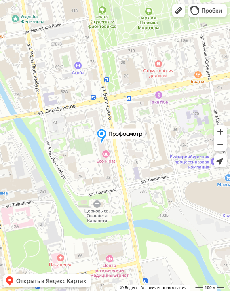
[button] (178, 10)
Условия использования (163, 287)
